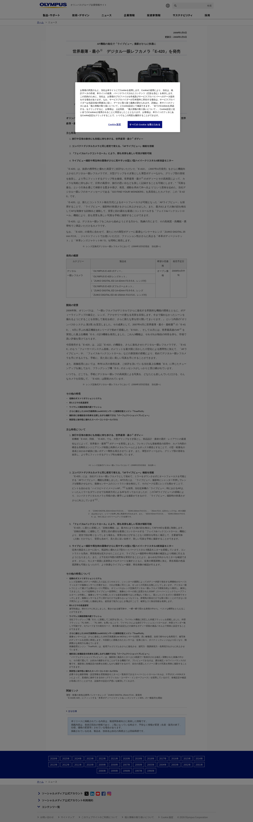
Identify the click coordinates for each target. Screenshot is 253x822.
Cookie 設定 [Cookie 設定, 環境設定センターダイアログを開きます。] (114, 124)
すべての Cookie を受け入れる (144, 124)
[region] (127, 107)
